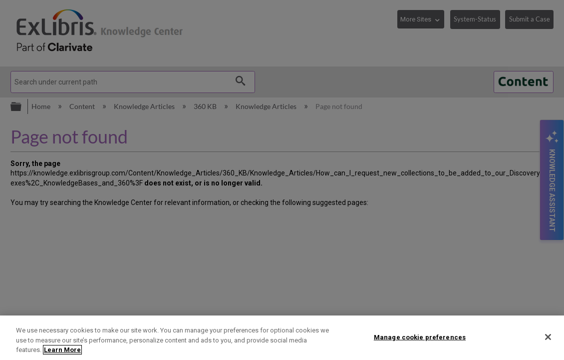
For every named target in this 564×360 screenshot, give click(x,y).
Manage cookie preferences (420, 336)
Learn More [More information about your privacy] (62, 350)
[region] (282, 338)
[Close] (548, 337)
